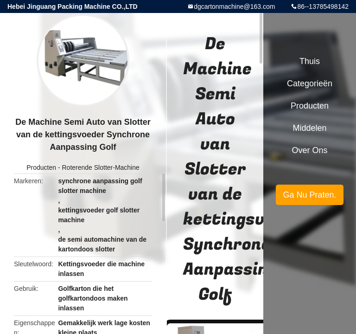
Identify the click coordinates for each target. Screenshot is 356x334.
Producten (41, 167)
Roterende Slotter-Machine (100, 167)
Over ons (309, 150)
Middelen (309, 128)
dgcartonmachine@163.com (234, 6)
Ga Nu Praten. (309, 194)
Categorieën (309, 83)
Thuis (309, 61)
